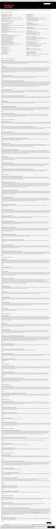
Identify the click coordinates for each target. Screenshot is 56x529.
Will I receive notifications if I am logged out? (32, 44)
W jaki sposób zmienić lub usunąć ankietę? (6, 39)
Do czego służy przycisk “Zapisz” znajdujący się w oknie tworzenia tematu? (11, 43)
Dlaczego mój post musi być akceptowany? (7, 44)
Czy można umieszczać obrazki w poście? (6, 50)
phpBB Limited (27, 498)
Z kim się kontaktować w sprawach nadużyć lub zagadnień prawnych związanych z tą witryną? (37, 54)
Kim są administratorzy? (29, 15)
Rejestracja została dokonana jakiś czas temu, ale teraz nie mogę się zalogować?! (12, 19)
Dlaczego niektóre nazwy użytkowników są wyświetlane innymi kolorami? (36, 19)
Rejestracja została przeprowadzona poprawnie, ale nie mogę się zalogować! (11, 17)
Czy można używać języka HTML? (5, 48)
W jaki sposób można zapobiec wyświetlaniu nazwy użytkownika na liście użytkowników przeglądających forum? (13, 25)
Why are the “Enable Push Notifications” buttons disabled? (34, 45)
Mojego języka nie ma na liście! (5, 28)
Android (30, 464)
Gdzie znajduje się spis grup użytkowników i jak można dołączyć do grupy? (36, 17)
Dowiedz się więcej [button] (31, 527)
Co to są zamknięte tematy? (5, 53)
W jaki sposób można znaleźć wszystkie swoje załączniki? (34, 49)
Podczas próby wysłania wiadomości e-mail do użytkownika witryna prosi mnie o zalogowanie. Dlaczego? (12, 32)
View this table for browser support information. (8, 480)
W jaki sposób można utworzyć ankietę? (6, 37)
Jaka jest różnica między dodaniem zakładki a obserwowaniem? (34, 37)
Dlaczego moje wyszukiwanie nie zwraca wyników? (33, 32)
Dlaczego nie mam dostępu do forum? (6, 40)
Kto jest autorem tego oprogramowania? (31, 52)
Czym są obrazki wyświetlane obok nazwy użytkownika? (8, 29)
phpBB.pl (21, 146)
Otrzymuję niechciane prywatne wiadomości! (32, 24)
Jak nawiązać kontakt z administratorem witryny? (33, 55)
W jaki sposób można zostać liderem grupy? (32, 18)
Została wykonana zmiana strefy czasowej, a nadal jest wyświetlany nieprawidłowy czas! (13, 27)
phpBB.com (31, 146)
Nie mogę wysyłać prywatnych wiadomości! (32, 23)
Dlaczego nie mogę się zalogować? (5, 18)
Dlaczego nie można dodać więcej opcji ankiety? (7, 38)
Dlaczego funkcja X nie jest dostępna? (31, 53)
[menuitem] (7, 1)
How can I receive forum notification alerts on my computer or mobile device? (36, 43)
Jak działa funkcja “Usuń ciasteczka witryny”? (7, 21)
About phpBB (40, 499)
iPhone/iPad (26, 464)
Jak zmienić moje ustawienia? (5, 24)
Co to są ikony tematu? (4, 54)
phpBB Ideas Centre (4, 504)
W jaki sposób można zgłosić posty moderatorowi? (8, 42)
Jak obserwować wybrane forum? (31, 39)
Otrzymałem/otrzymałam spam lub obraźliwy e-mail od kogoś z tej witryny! (36, 25)
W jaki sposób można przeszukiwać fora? (31, 31)
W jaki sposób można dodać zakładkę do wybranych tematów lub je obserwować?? (37, 38)
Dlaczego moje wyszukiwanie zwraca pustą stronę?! (33, 33)
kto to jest (27, 509)
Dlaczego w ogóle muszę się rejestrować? (6, 15)
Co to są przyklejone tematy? (5, 52)
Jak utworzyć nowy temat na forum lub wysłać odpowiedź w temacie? (10, 35)
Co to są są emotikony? (4, 49)
